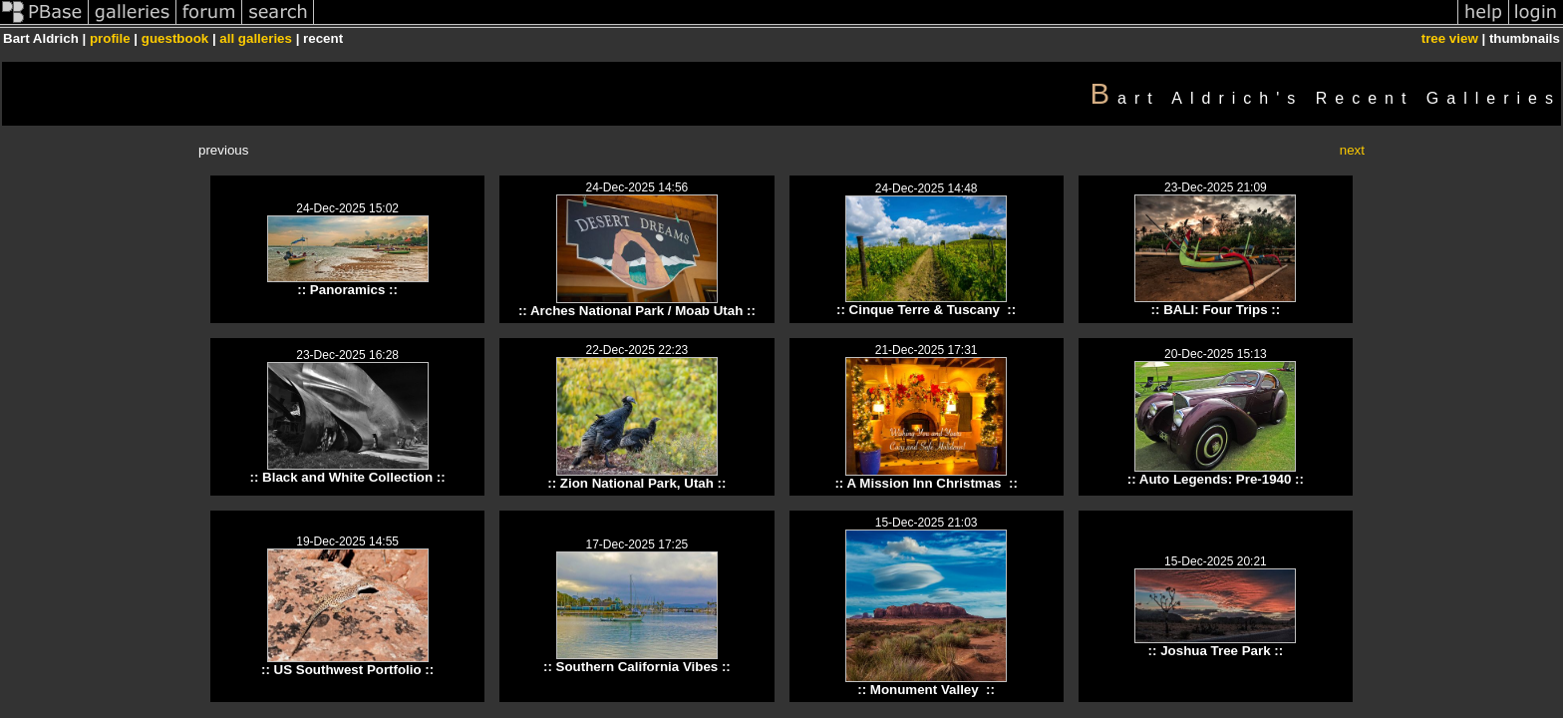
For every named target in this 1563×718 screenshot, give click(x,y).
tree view (1449, 38)
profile (110, 38)
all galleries (255, 38)
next (1352, 150)
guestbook (175, 38)
